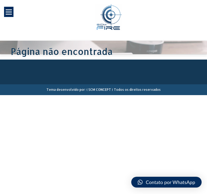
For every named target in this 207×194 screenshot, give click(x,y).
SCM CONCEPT (99, 90)
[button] (166, 182)
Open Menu (8, 12)
